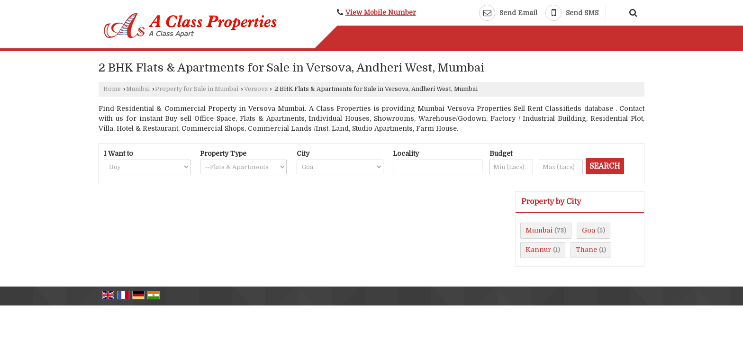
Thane (586, 249)
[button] (380, 12)
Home (112, 89)
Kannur (538, 249)
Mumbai (138, 89)
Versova (256, 89)
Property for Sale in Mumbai (196, 89)
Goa (588, 230)
